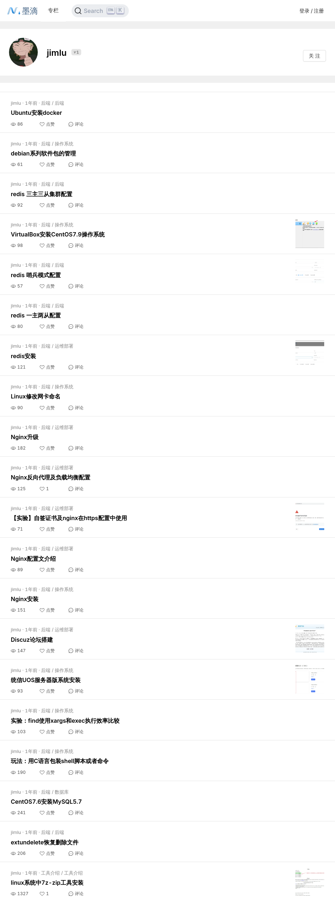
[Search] (100, 10)
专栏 (53, 10)
